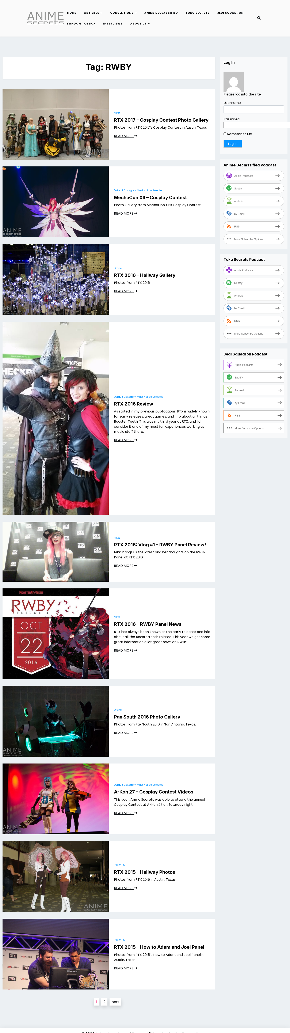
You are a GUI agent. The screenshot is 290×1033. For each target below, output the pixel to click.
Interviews (113, 24)
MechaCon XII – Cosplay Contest (150, 197)
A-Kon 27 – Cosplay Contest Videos (153, 792)
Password (232, 119)
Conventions (122, 13)
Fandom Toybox (81, 24)
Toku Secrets (198, 13)
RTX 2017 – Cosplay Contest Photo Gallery (161, 120)
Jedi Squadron (230, 13)
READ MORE (125, 135)
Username (232, 102)
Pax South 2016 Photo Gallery (147, 717)
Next (115, 1001)
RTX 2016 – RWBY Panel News (148, 624)
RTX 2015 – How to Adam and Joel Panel (159, 947)
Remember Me (238, 134)
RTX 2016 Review (133, 404)
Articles (91, 13)
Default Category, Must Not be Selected (139, 190)
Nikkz (117, 113)
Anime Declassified (161, 13)
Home (71, 13)
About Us (138, 24)
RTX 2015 (119, 865)
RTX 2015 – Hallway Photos (144, 872)
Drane (118, 268)
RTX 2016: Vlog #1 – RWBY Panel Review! (160, 544)
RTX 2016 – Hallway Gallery (144, 275)
